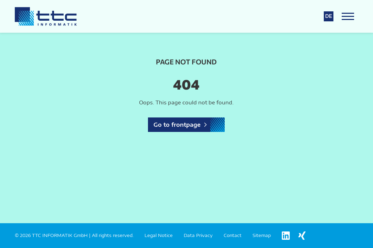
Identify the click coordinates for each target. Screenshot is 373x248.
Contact (233, 235)
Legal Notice (159, 235)
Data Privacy (198, 235)
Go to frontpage (177, 124)
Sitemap (262, 235)
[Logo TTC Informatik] (46, 16)
